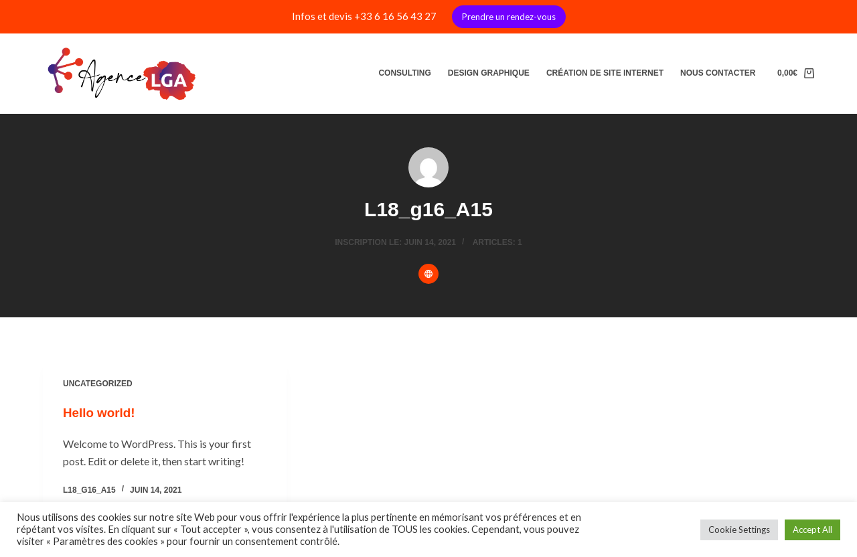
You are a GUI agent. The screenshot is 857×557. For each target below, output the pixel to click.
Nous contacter (717, 73)
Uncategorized (98, 383)
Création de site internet (605, 73)
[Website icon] (428, 274)
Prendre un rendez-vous (509, 16)
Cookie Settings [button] (739, 529)
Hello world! (101, 412)
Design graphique (489, 73)
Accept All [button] (812, 529)
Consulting (404, 73)
